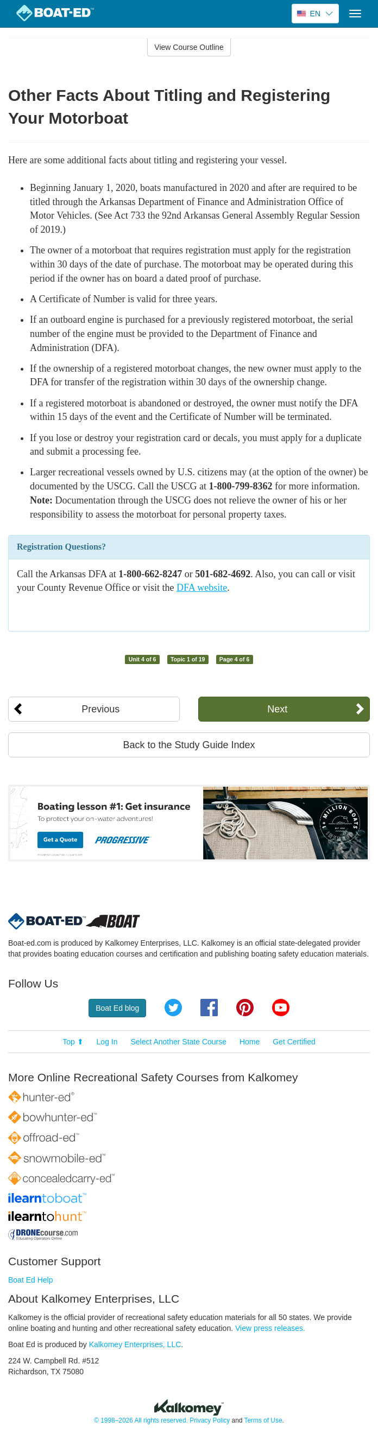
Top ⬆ (72, 1041)
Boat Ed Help (30, 1280)
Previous (100, 709)
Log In (107, 1041)
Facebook (209, 1007)
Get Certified (294, 1041)
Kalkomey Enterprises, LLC (135, 1344)
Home (250, 1041)
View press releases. (270, 1328)
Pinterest (245, 1007)
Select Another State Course (178, 1041)
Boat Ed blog (117, 1008)
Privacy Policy (210, 1420)
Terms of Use (263, 1420)
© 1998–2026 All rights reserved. (141, 1420)
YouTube (280, 1007)
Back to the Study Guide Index (189, 745)
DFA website (202, 587)
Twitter (173, 1007)
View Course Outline (188, 47)
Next (277, 709)
